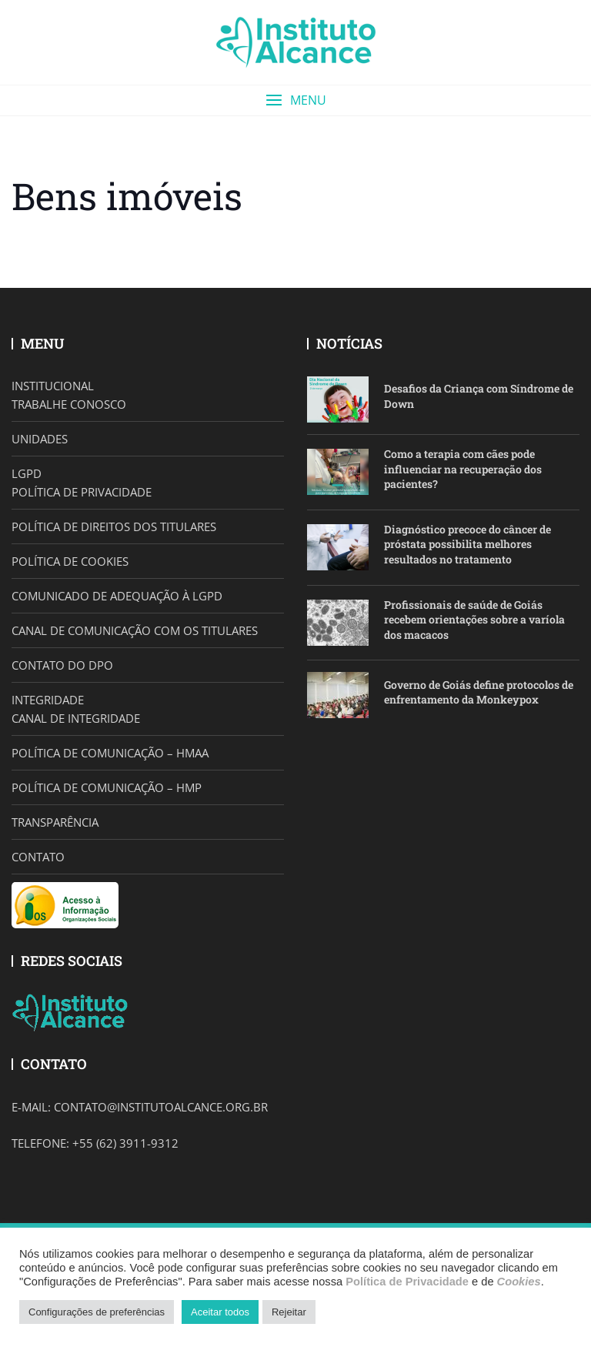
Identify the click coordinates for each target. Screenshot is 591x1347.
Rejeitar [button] (289, 1312)
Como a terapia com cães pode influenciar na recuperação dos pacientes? (463, 468)
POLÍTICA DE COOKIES (70, 561)
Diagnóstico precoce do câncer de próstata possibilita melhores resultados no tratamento (467, 544)
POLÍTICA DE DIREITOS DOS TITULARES (114, 526)
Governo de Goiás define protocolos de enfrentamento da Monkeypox (478, 692)
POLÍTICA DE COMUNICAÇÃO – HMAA (110, 752)
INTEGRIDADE (48, 699)
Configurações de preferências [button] (96, 1312)
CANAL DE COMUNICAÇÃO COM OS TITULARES (135, 630)
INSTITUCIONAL (53, 385)
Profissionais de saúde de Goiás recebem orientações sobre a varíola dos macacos (474, 619)
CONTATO (38, 856)
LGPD (27, 473)
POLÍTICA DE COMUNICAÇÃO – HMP (107, 787)
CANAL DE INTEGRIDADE (76, 718)
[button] (295, 100)
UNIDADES (40, 438)
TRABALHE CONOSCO (69, 404)
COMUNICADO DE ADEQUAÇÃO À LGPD (117, 595)
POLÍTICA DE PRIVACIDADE (82, 492)
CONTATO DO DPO (62, 665)
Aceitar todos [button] (220, 1312)
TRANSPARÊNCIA (55, 822)
